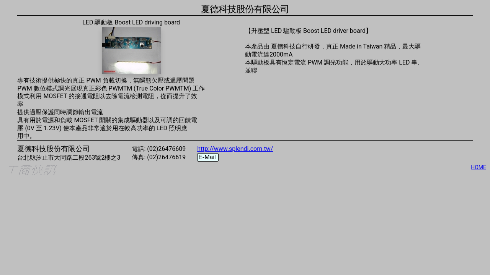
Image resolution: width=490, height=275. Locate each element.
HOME (478, 167)
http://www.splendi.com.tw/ (235, 148)
